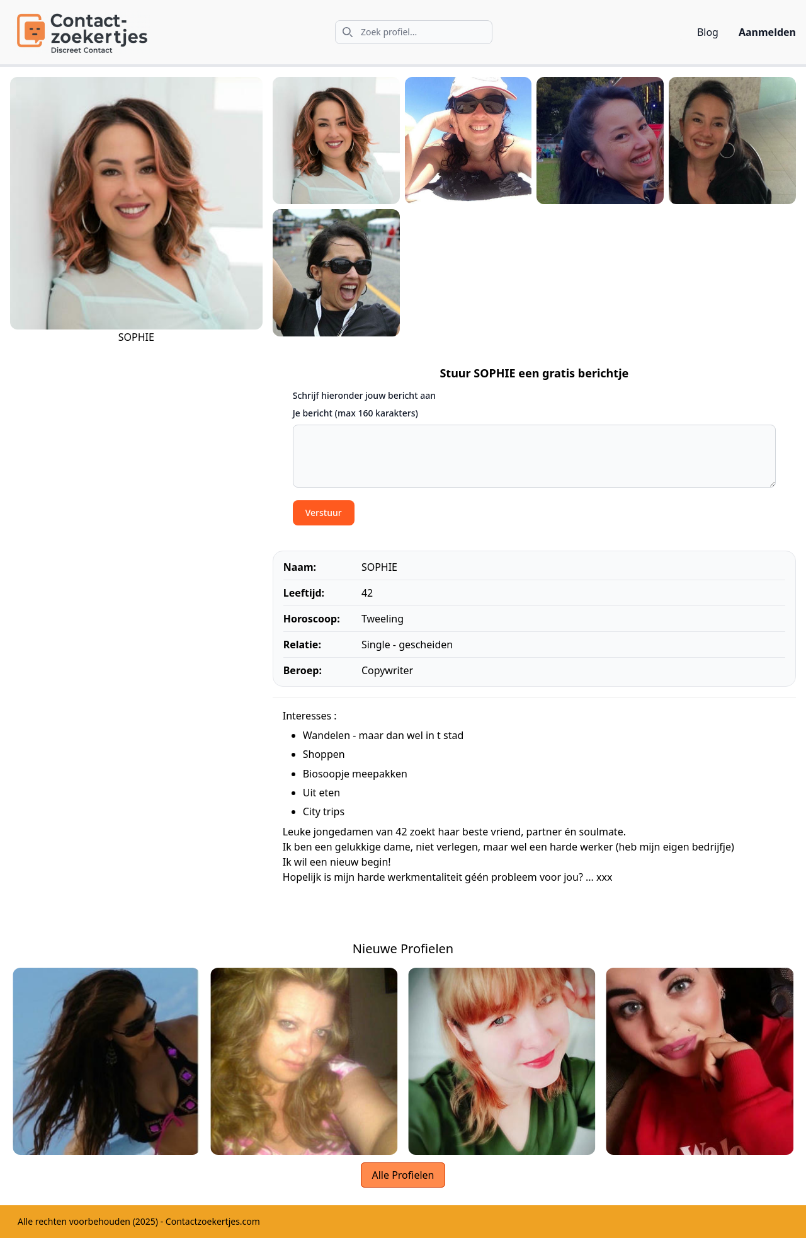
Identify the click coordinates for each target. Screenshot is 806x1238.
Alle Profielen (403, 1175)
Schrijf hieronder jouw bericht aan (364, 395)
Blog (707, 32)
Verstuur (323, 513)
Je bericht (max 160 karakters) (355, 413)
